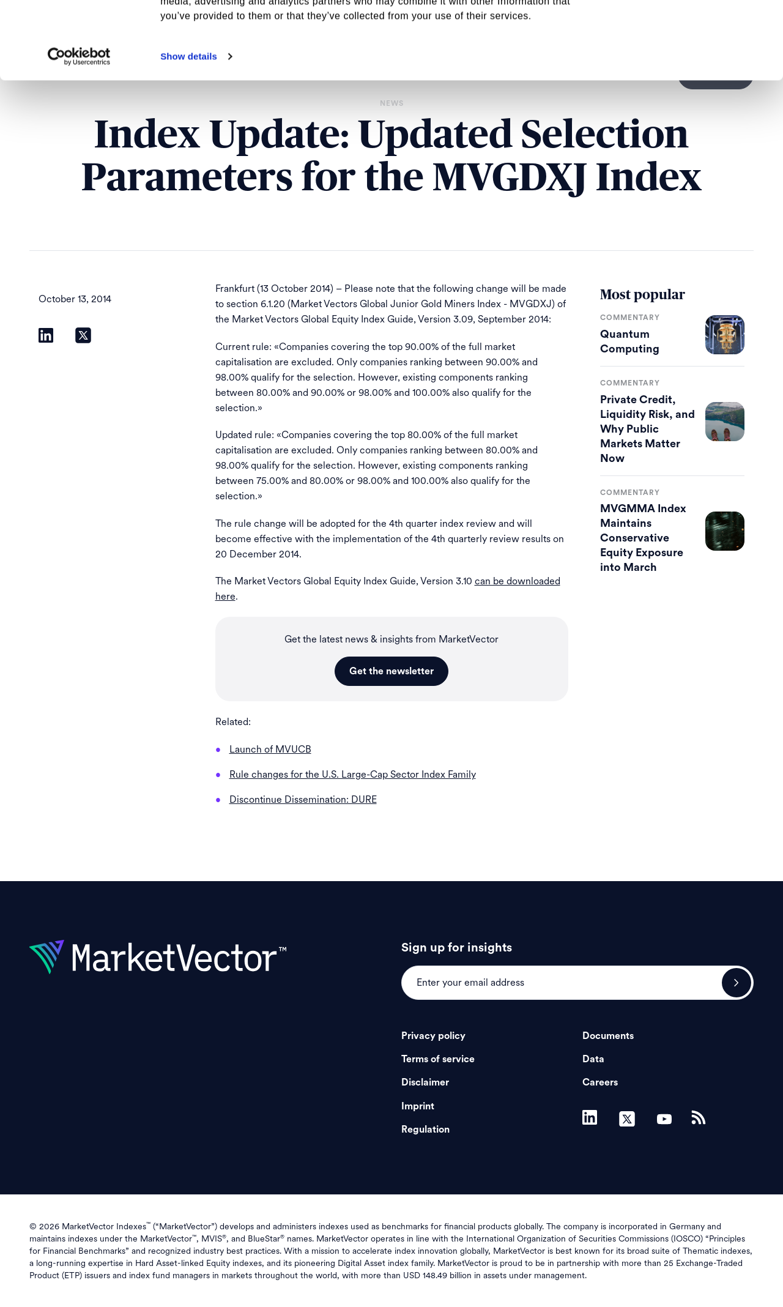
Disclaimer (425, 1082)
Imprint (417, 1106)
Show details (188, 129)
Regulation (425, 1129)
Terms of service (438, 1059)
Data (593, 1059)
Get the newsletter (391, 671)
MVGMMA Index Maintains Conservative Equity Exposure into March (643, 538)
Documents (608, 1036)
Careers (600, 1082)
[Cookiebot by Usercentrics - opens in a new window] (79, 129)
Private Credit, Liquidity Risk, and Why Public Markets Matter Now (647, 429)
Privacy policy (433, 1036)
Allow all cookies (681, 30)
